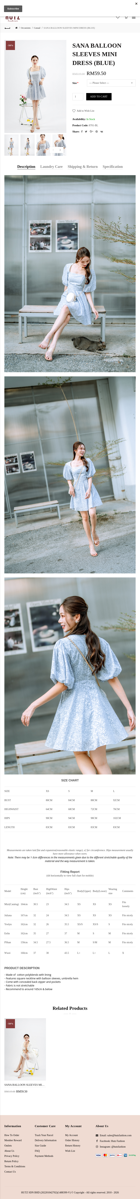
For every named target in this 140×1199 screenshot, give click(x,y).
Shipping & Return (83, 167)
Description (26, 167)
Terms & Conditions (14, 1166)
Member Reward (13, 1140)
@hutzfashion (118, 1146)
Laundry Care (51, 167)
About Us (9, 1151)
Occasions (25, 27)
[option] (11, 145)
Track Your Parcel (44, 1135)
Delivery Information (46, 1140)
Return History (72, 1145)
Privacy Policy (11, 1156)
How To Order (11, 1135)
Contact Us (10, 1171)
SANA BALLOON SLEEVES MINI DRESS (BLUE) (69, 27)
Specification (113, 167)
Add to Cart (99, 96)
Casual (37, 27)
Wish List (70, 1151)
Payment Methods (44, 1156)
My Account (71, 1135)
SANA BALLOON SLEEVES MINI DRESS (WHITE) (25, 1084)
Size (74, 83)
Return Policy (11, 1161)
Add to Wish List (85, 110)
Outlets (8, 1145)
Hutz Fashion (118, 1141)
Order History (72, 1140)
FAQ (37, 1151)
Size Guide (40, 1145)
